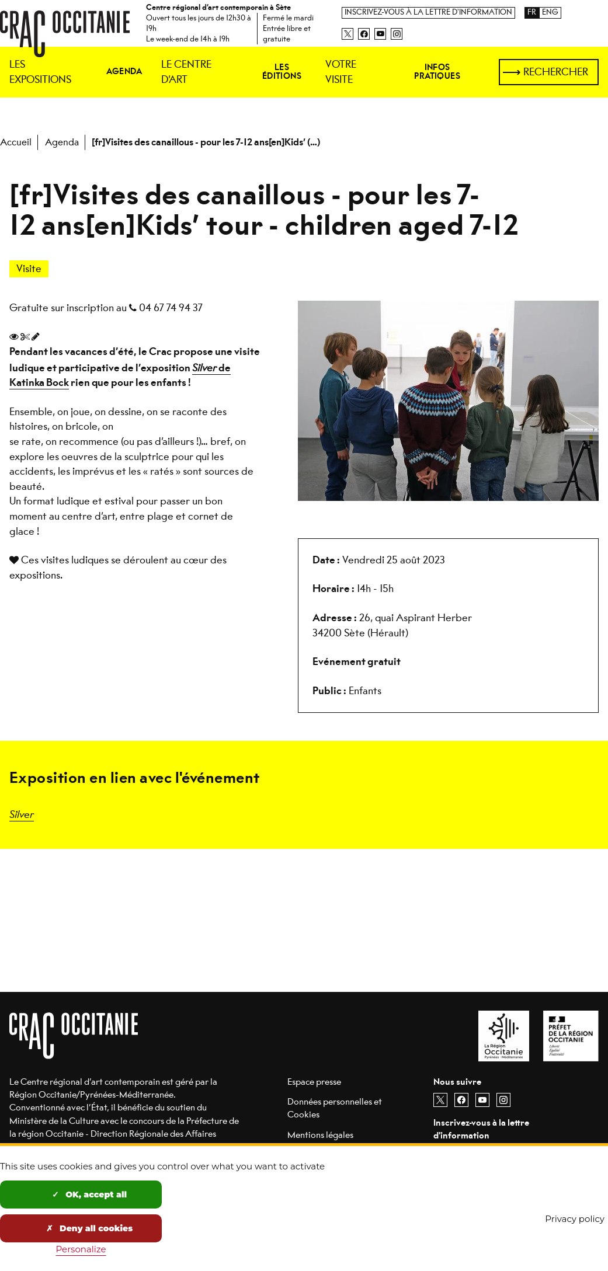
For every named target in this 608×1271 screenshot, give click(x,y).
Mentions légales (320, 1134)
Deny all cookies (89, 1228)
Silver (21, 813)
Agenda (62, 142)
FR (531, 12)
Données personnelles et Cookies (334, 1108)
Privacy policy (574, 1218)
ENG (550, 12)
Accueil (16, 142)
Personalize (81, 1249)
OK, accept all (89, 1194)
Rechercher (555, 72)
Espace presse (314, 1081)
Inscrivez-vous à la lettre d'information (428, 12)
